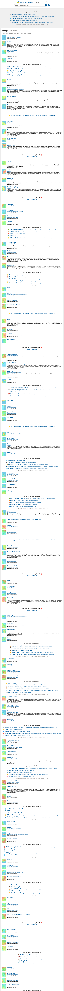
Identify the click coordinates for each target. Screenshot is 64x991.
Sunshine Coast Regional (22, 294)
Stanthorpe (10, 371)
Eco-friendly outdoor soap (28, 776)
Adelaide (9, 129)
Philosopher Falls (11, 941)
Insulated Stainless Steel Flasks (18, 73)
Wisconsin (15, 300)
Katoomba (10, 719)
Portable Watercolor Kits (15, 688)
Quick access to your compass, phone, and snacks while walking (37, 233)
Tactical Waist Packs (16, 233)
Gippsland (9, 859)
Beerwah (9, 293)
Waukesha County (12, 299)
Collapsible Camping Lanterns (17, 71)
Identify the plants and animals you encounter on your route (42, 498)
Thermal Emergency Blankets (17, 466)
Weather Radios (25, 963)
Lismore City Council (12, 479)
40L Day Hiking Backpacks (14, 847)
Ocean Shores (11, 438)
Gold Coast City (11, 821)
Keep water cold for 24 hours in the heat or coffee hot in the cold (43, 73)
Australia (9, 43)
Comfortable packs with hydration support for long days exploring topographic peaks (41, 847)
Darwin (9, 379)
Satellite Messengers (16, 229)
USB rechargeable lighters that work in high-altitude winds (39, 281)
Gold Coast (10, 251)
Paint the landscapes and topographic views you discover (36, 688)
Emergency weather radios (36, 963)
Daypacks (23, 957)
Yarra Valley (10, 757)
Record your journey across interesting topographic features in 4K (35, 231)
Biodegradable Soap (15, 776)
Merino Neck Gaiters (18, 22)
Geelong (9, 287)
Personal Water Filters (12, 855)
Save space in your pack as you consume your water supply (41, 654)
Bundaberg (10, 623)
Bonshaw (9, 979)
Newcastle (10, 210)
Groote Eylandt (11, 629)
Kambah (9, 827)
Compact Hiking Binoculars (20, 16)
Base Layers (12, 460)
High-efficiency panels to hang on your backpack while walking (40, 893)
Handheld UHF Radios (18, 652)
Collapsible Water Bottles (19, 654)
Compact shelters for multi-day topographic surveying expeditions (39, 889)
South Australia (14, 131)
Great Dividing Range (12, 187)
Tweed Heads (10, 473)
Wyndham (9, 967)
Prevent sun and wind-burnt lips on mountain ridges (29, 279)
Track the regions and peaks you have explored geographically (39, 68)
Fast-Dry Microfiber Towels (20, 646)
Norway (8, 329)
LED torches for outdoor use (24, 235)
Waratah (17, 942)
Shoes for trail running (29, 887)
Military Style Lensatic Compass (14, 727)
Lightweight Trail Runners (14, 817)
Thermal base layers (20, 460)
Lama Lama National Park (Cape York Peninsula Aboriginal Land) (24, 519)
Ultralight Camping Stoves (16, 75)
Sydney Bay (10, 400)
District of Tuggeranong (16, 828)
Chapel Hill (10, 531)
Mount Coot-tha (11, 786)
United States (9, 300)
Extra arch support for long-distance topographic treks (35, 684)
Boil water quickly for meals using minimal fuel (36, 75)
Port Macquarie (11, 484)
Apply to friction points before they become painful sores (36, 66)
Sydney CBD (10, 746)
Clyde (22, 872)
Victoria (12, 51)
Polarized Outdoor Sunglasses (16, 813)
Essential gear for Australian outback (33, 502)
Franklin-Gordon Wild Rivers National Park (18, 914)
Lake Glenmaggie (11, 751)
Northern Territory (12, 696)
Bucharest (10, 897)
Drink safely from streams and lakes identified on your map (33, 855)
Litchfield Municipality (13, 984)
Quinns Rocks (10, 545)
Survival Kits (13, 277)
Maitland (9, 333)
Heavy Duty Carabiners (15, 464)
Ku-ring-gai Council (12, 676)
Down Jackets (16, 20)
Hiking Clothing (25, 961)
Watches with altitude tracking (23, 735)
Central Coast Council (13, 216)
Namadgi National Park (13, 795)
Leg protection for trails (26, 650)
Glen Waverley (11, 586)
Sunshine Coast (11, 362)
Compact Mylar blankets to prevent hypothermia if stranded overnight (42, 466)
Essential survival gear (22, 277)
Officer (9, 909)
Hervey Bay (10, 592)
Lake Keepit (10, 204)
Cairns (9, 511)
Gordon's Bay (10, 658)
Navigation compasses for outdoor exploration (26, 275)
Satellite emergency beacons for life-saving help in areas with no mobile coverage (43, 733)
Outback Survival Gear (17, 502)
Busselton (10, 865)
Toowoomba (10, 597)
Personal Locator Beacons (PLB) (14, 733)
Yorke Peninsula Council (23, 335)
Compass (12, 275)
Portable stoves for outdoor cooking (30, 500)
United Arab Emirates (11, 37)
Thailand (8, 741)
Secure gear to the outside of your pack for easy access (35, 464)
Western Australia (14, 89)
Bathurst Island (11, 638)
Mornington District (12, 705)
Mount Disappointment (13, 781)
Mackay (9, 452)
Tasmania (9, 144)
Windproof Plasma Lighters (17, 281)
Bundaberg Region (20, 625)
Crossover (10, 946)
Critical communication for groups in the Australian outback (39, 652)
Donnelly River (11, 973)
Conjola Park (10, 935)
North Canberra (11, 929)
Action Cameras (15, 232)
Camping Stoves (15, 500)
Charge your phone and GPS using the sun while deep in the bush (36, 396)
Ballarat (9, 319)
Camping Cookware (14, 462)
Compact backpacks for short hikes (35, 956)
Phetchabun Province (13, 740)
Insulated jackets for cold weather (29, 20)
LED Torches (13, 236)
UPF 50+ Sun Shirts (17, 891)
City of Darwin (14, 381)
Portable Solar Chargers (18, 893)
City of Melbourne (12, 50)
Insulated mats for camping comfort (26, 770)
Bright (8, 580)
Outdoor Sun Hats (15, 506)
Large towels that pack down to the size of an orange (40, 646)
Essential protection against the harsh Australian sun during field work (39, 891)
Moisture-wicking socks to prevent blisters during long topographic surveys (41, 690)
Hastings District (11, 871)
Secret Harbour (11, 339)
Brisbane (9, 58)
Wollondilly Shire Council (13, 304)
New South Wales (14, 43)
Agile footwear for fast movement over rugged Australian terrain (37, 817)
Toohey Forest (11, 670)
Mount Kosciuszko (12, 354)
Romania (9, 898)
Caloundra (10, 615)
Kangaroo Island (11, 833)
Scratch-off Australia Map (16, 69)
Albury (9, 903)
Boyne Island (10, 560)
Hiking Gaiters (16, 650)
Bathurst (9, 221)
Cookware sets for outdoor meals (28, 462)
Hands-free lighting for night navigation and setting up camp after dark (41, 283)
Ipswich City (10, 412)
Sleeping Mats (13, 770)
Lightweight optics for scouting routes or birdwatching (42, 16)
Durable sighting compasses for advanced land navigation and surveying (41, 727)
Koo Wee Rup (17, 872)
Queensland (13, 60)
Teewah (9, 406)
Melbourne (10, 178)
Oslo (8, 328)
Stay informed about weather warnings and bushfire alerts (36, 849)
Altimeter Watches (10, 735)
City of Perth (21, 89)
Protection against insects (29, 14)
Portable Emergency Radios (14, 849)
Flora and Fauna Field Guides (19, 498)
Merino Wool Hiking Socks (16, 690)
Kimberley (9, 800)
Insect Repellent (17, 14)
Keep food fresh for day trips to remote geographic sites (34, 468)
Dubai (17, 37)
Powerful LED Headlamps (17, 283)
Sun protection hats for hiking (29, 506)
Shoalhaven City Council (13, 565)
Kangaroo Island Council (23, 834)
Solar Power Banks (16, 396)
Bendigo (9, 490)
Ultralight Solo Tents (17, 889)
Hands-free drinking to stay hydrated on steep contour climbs (39, 393)
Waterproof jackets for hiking (20, 851)
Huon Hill (9, 664)
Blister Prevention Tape (15, 67)
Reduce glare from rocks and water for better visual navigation (40, 813)
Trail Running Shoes (17, 887)
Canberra (9, 161)
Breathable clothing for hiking (37, 961)
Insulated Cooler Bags (15, 468)
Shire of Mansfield (12, 838)
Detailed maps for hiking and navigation (33, 18)
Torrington (10, 525)
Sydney (9, 41)
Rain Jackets (10, 851)
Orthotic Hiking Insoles (15, 684)
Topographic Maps (17, 18)
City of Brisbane (11, 242)
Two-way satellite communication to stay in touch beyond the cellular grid (40, 229)
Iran (8, 256)
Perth (8, 88)
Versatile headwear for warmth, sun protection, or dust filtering (39, 22)
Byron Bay (10, 711)
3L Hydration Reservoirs (17, 394)
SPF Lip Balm (13, 279)
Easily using (32, 115)
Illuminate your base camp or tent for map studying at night (41, 71)
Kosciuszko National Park (14, 876)
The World (9, 36)
